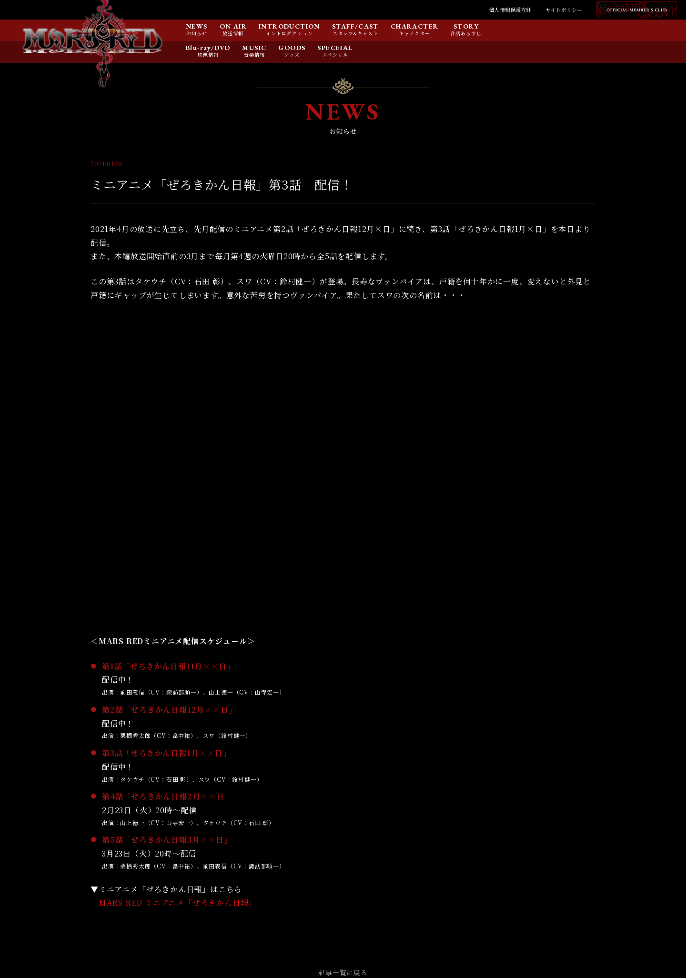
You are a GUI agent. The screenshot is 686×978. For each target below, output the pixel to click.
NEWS (197, 26)
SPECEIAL (335, 48)
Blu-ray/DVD (208, 48)
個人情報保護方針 (510, 9)
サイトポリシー (563, 9)
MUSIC (254, 48)
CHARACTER (415, 26)
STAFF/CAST (355, 26)
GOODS (291, 48)
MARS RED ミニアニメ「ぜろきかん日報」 (177, 902)
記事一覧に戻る (343, 972)
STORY (466, 26)
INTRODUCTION (289, 26)
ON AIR (233, 26)
